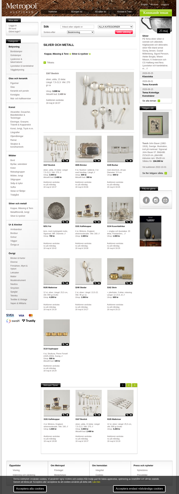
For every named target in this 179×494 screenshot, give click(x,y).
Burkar (112, 165)
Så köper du (76, 11)
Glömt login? (14, 31)
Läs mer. (96, 482)
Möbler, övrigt (16, 175)
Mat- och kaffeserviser (20, 98)
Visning (16, 470)
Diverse (14, 262)
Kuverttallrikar (116, 226)
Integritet (100, 470)
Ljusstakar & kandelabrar (22, 66)
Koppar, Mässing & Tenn (21, 208)
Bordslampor (16, 51)
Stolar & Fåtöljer (18, 191)
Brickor (81, 165)
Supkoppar (51, 349)
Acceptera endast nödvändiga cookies (139, 488)
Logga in (165, 4)
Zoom (63, 160)
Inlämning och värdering (24, 475)
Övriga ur (14, 245)
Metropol (22, 8)
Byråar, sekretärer (18, 164)
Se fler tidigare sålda (152, 173)
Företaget (58, 470)
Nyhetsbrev (142, 470)
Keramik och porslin (19, 91)
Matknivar (50, 287)
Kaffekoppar (83, 226)
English (144, 4)
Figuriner (14, 83)
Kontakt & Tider (124, 11)
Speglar (14, 292)
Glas (12, 87)
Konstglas (15, 94)
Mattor (13, 276)
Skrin (112, 287)
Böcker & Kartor (17, 258)
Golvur (13, 237)
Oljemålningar (16, 136)
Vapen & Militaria (18, 303)
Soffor (13, 187)
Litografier (15, 132)
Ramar (13, 140)
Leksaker (14, 272)
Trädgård (14, 195)
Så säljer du (100, 11)
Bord (12, 160)
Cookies (99, 475)
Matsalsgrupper (17, 172)
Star (67, 160)
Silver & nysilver (17, 216)
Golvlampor (15, 55)
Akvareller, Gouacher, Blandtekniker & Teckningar (20, 115)
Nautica (14, 284)
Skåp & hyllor (16, 183)
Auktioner (52, 11)
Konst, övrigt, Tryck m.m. (22, 128)
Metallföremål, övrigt (19, 212)
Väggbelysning (17, 70)
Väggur (13, 241)
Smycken (14, 288)
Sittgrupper (15, 179)
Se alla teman (149, 100)
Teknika (14, 295)
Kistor (13, 168)
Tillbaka (50, 62)
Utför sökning (124, 32)
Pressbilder (142, 475)
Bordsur (14, 233)
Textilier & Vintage (18, 299)
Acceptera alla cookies (30, 488)
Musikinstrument (18, 280)
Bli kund (154, 4)
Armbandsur (16, 229)
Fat (47, 226)
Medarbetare (60, 475)
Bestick (49, 165)
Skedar (81, 287)
